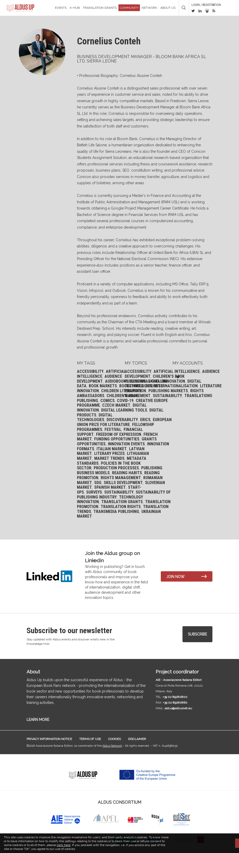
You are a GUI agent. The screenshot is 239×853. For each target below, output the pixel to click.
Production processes (116, 467)
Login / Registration (206, 5)
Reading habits (127, 472)
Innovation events (126, 443)
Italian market (112, 448)
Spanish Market (110, 487)
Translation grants (122, 501)
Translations (198, 395)
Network (149, 8)
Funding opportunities (116, 439)
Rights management (121, 477)
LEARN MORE (38, 720)
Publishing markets (168, 390)
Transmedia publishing (116, 511)
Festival (113, 429)
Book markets (103, 385)
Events (61, 8)
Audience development (99, 379)
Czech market (116, 405)
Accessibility (90, 371)
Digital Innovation (166, 381)
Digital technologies (95, 417)
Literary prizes (109, 453)
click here (63, 845)
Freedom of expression (118, 434)
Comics (107, 400)
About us (168, 8)
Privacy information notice (49, 739)
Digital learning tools (124, 410)
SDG (97, 482)
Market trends (109, 458)
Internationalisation (176, 385)
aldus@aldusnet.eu (178, 708)
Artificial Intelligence (101, 374)
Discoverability (122, 419)
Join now (175, 577)
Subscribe (197, 634)
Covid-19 (125, 400)
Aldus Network (112, 745)
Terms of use (90, 739)
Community (129, 8)
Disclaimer (137, 739)
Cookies (114, 739)
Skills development (123, 482)
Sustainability (118, 492)
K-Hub (75, 8)
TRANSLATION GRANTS (100, 8)
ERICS (145, 419)
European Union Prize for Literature (124, 422)
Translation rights (121, 506)
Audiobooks (116, 381)
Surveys (94, 492)
